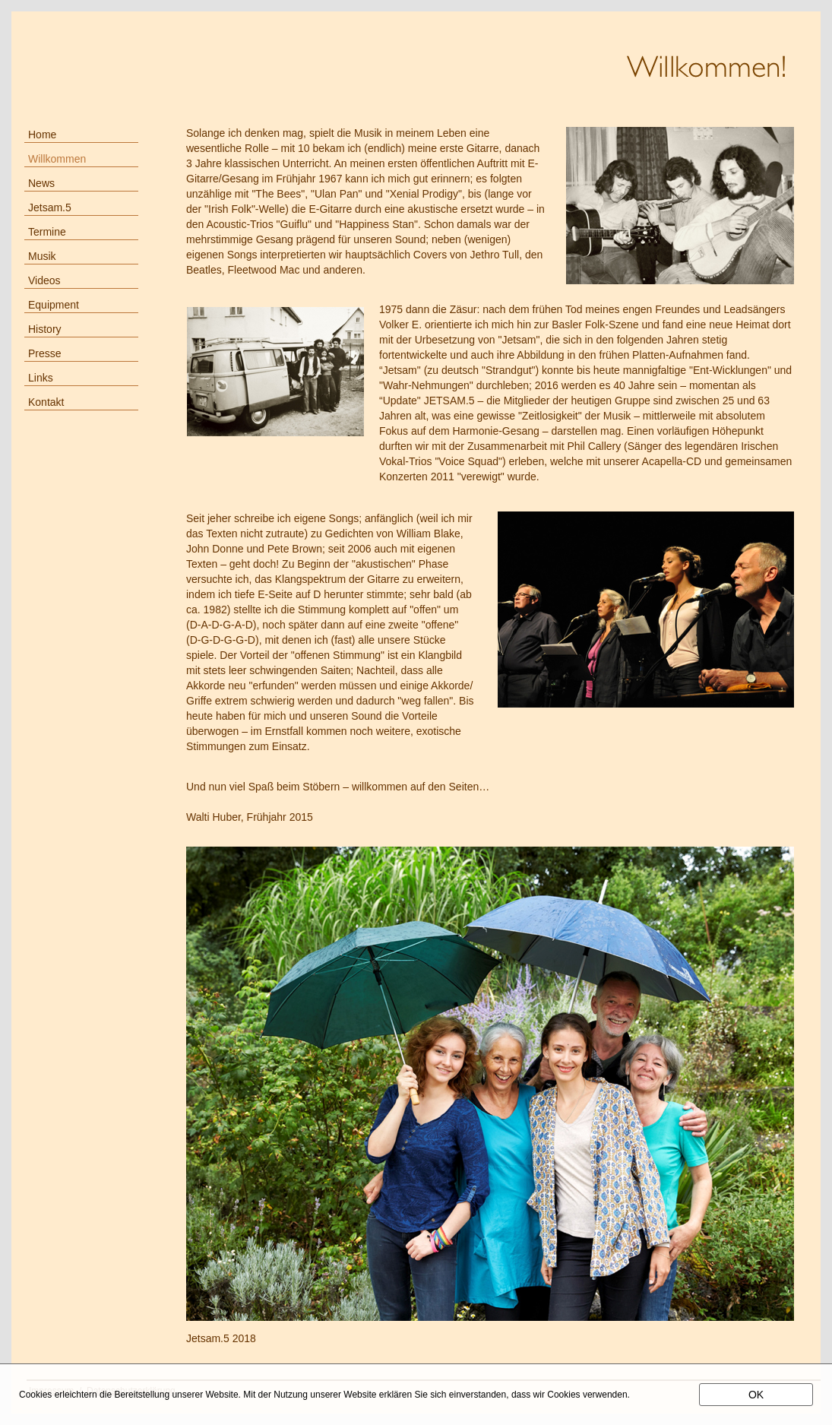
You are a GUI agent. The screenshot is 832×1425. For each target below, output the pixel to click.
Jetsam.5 (49, 207)
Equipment (53, 305)
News (41, 183)
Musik (42, 256)
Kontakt (46, 402)
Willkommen (57, 159)
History (45, 329)
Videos (44, 280)
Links (40, 378)
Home (42, 134)
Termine (47, 232)
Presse (45, 353)
